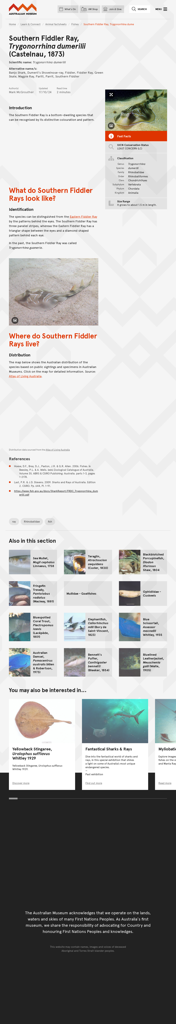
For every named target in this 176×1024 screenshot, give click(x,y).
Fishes (75, 24)
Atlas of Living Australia (25, 376)
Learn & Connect (31, 24)
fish (50, 521)
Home (12, 24)
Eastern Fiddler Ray (83, 216)
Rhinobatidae (32, 521)
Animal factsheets (56, 24)
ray (14, 521)
